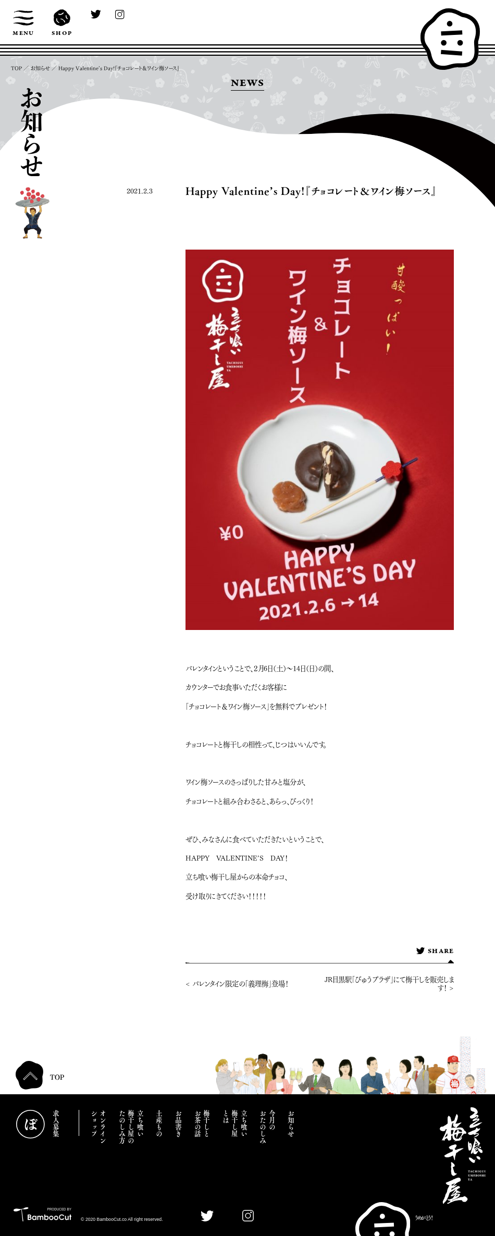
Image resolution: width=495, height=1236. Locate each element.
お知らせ (40, 68)
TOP (16, 68)
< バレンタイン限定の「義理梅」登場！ (237, 983)
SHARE (434, 951)
